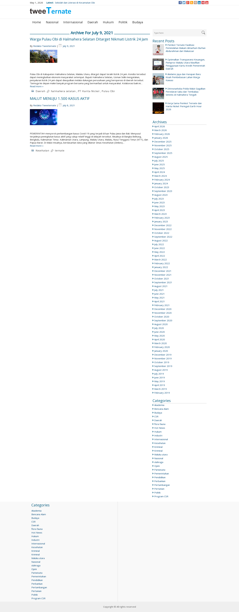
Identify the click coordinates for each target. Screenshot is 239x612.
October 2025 (161, 149)
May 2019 (159, 381)
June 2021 (159, 293)
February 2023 (162, 217)
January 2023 (161, 221)
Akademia (159, 405)
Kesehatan (160, 443)
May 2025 (159, 168)
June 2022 (159, 248)
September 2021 (163, 282)
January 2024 (161, 183)
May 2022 (159, 251)
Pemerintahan (161, 473)
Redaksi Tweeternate (44, 45)
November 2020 (163, 312)
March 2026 (160, 130)
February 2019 (162, 392)
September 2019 (163, 366)
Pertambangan (162, 484)
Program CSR (161, 496)
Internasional (73, 22)
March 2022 (160, 259)
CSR (156, 416)
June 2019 (159, 377)
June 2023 (159, 202)
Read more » (36, 86)
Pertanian (159, 488)
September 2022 (163, 236)
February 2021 (162, 305)
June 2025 (159, 164)
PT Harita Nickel (89, 91)
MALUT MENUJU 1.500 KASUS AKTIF (60, 98)
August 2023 (161, 194)
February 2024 (162, 179)
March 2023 (160, 213)
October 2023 (161, 187)
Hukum (108, 22)
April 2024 (159, 172)
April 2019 (159, 385)
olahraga (158, 462)
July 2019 (159, 373)
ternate (59, 150)
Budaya (137, 22)
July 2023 (159, 198)
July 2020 (159, 328)
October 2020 (161, 316)
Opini (157, 465)
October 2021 (161, 278)
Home (36, 22)
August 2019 (161, 369)
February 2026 (162, 133)
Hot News (159, 427)
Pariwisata (159, 469)
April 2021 (159, 301)
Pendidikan (160, 477)
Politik (123, 22)
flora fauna (159, 424)
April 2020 (159, 339)
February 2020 (162, 347)
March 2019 (160, 388)
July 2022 (159, 244)
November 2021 (163, 274)
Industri (158, 435)
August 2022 (161, 240)
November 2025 (163, 145)
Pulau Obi (108, 91)
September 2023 (163, 191)
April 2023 (159, 210)
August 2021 (161, 286)
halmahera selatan (63, 91)
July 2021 (159, 289)
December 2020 (162, 308)
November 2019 (163, 358)
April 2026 (159, 126)
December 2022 (162, 225)
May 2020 (159, 335)
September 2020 (163, 320)
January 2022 (161, 267)
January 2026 (161, 137)
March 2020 (160, 343)
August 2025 (161, 156)
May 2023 (159, 206)
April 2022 (159, 255)
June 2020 (159, 331)
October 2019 (161, 362)
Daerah (92, 22)
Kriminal (158, 446)
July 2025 (159, 160)
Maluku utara (161, 454)
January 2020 (161, 350)
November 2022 (163, 229)
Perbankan (159, 481)
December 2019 (162, 354)
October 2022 (161, 232)
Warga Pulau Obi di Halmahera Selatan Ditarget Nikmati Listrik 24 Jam (89, 39)
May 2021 (159, 297)
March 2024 (160, 175)
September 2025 (163, 152)
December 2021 (162, 270)
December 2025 (162, 141)
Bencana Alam (161, 408)
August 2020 (161, 324)
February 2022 (162, 263)
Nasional (52, 22)
